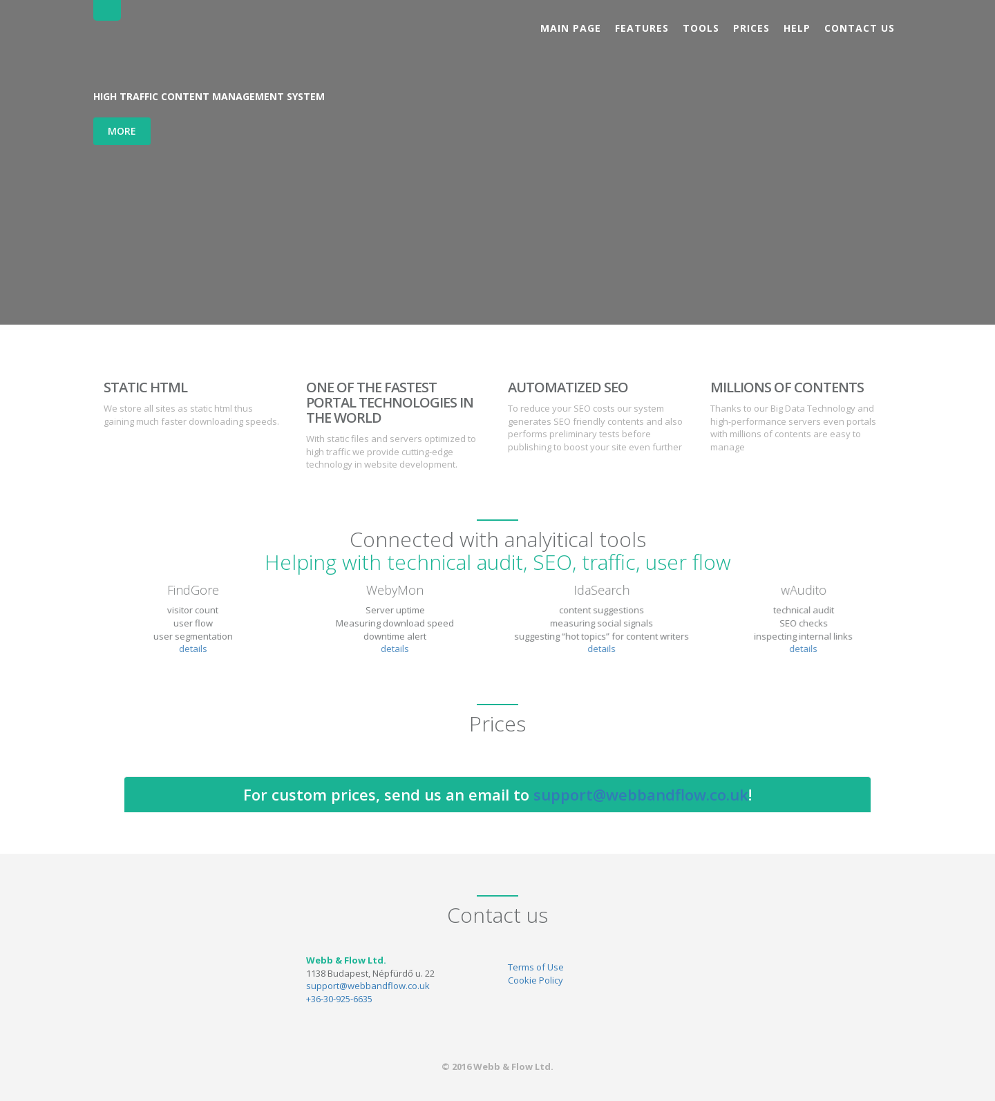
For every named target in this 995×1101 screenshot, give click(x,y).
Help (797, 28)
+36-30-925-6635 (339, 999)
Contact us (859, 28)
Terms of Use (536, 967)
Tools (701, 28)
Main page (570, 28)
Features (642, 28)
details (187, 648)
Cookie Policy (535, 980)
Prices (751, 28)
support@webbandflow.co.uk (640, 794)
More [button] (122, 130)
